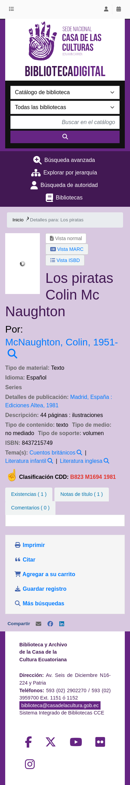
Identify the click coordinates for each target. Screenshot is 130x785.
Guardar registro (41, 589)
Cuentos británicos (52, 453)
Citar (24, 560)
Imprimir (29, 545)
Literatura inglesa (81, 461)
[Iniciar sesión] (106, 9)
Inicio (18, 219)
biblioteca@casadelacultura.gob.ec (59, 705)
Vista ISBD (65, 260)
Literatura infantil (25, 461)
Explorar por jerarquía (70, 172)
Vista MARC (67, 249)
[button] (13, 9)
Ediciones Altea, (25, 405)
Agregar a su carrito (44, 574)
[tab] (81, 494)
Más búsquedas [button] (40, 603)
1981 (52, 405)
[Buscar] (65, 137)
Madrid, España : (91, 397)
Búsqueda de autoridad (69, 185)
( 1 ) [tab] (28, 494)
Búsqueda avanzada (69, 160)
